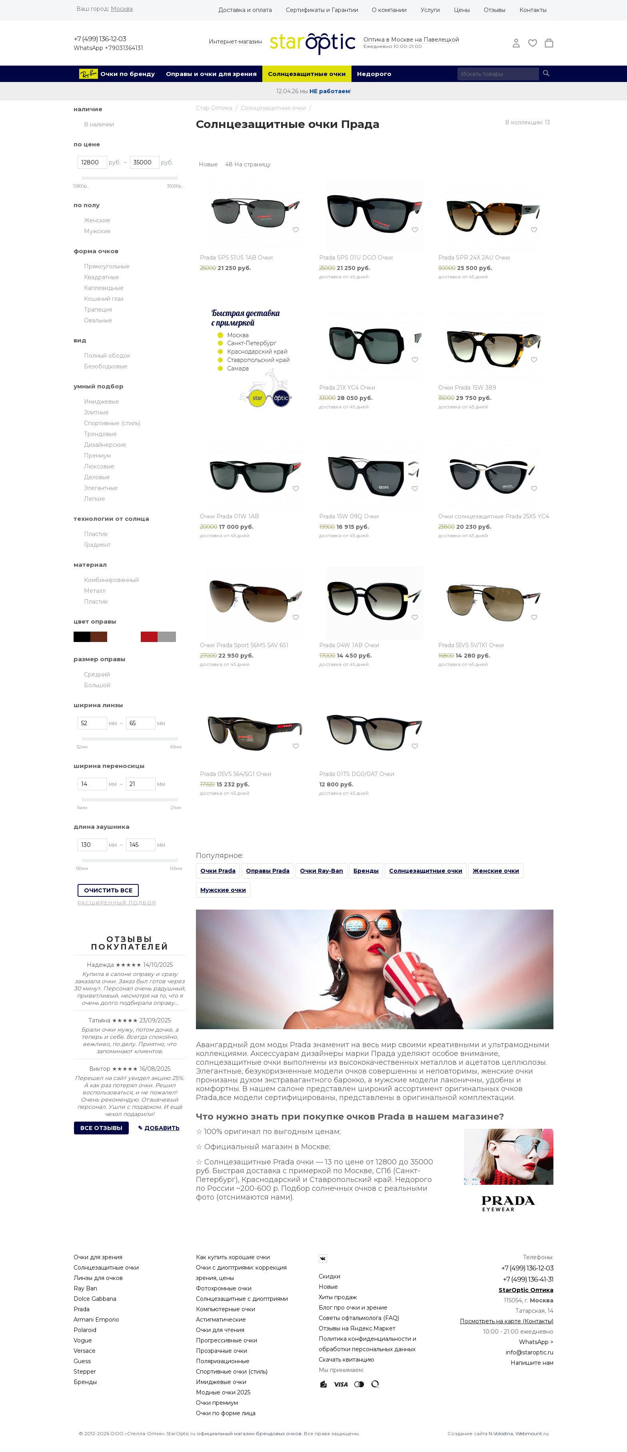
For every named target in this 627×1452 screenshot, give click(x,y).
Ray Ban (85, 1288)
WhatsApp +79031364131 (108, 48)
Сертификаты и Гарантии (322, 10)
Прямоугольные (107, 266)
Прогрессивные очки (226, 1340)
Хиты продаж (338, 1297)
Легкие (94, 498)
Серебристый (167, 637)
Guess (82, 1361)
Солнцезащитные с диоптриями (242, 1298)
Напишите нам (532, 1362)
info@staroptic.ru (529, 1352)
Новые (328, 1286)
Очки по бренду (127, 74)
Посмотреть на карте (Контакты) (506, 1321)
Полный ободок (107, 355)
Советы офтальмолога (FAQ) (359, 1318)
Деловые (97, 477)
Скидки (329, 1276)
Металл (95, 590)
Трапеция (98, 309)
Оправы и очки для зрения (211, 74)
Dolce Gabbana (95, 1298)
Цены (462, 10)
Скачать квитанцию (346, 1359)
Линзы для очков (98, 1278)
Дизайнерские (105, 444)
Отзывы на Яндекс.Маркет (357, 1328)
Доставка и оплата (245, 10)
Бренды (366, 870)
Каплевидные (104, 288)
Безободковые (106, 366)
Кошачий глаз (104, 298)
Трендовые (100, 434)
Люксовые (99, 466)
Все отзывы (101, 1128)
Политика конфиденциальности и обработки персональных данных (367, 1344)
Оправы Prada (268, 870)
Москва (122, 8)
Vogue (83, 1340)
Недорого (374, 74)
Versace (85, 1350)
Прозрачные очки (221, 1350)
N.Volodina (501, 1433)
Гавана (133, 637)
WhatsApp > (536, 1342)
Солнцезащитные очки (307, 74)
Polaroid (85, 1330)
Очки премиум (217, 1402)
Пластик (96, 534)
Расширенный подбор (117, 903)
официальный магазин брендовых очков (249, 1433)
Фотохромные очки (224, 1288)
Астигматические (221, 1319)
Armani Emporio (96, 1319)
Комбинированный (111, 580)
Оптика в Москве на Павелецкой (411, 39)
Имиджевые (101, 401)
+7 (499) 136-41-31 (528, 1279)
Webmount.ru (532, 1433)
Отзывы (494, 10)
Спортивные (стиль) (112, 423)
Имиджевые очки (221, 1382)
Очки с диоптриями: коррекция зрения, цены (241, 1273)
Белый (116, 637)
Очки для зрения (98, 1257)
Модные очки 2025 (223, 1392)
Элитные (96, 412)
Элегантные (101, 488)
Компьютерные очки (225, 1309)
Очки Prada (218, 870)
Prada (82, 1309)
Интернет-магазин (235, 41)
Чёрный (83, 637)
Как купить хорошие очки (233, 1257)
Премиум (97, 455)
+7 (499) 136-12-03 (100, 39)
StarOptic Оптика (526, 1290)
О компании (389, 10)
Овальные (98, 320)
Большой (97, 685)
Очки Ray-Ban (321, 870)
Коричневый (99, 637)
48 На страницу (248, 164)
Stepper (85, 1371)
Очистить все (108, 890)
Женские (97, 220)
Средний (97, 674)
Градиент (97, 544)
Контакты (533, 10)
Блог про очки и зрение (353, 1307)
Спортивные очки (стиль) (232, 1371)
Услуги (430, 10)
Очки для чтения (220, 1330)
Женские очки (496, 870)
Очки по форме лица (226, 1413)
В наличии (99, 124)
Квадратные (101, 277)
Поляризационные (223, 1361)
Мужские (97, 231)
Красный (150, 637)
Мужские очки (223, 890)
